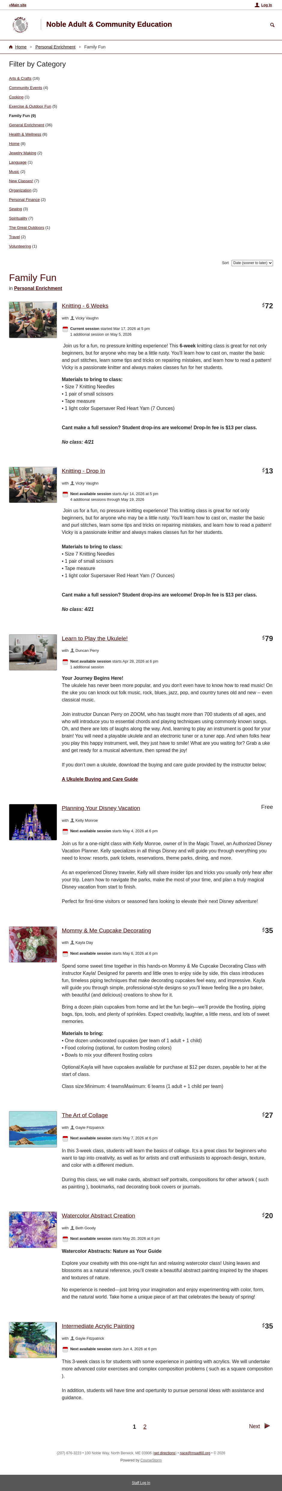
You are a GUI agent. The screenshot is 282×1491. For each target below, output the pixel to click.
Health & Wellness (25, 134)
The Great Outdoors (26, 227)
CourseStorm (151, 1460)
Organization (20, 190)
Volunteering (20, 246)
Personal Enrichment (55, 47)
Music (14, 171)
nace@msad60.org (195, 1453)
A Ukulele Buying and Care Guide (100, 779)
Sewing (15, 209)
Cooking (16, 97)
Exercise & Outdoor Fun (30, 106)
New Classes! (21, 181)
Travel (14, 237)
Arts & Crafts (20, 78)
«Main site (17, 5)
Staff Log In (141, 1483)
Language (18, 162)
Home (20, 47)
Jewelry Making (22, 153)
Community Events (25, 87)
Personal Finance (24, 199)
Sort (225, 263)
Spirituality (18, 218)
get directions (164, 1453)
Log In (266, 5)
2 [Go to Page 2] (145, 1426)
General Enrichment (26, 125)
